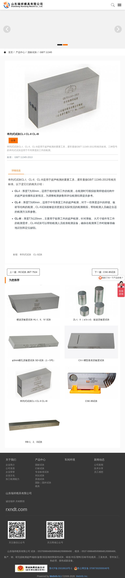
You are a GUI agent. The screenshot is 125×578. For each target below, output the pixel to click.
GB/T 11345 (46, 52)
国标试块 (32, 52)
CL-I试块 (37, 254)
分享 (13, 140)
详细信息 (16, 170)
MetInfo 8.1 (56, 576)
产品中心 (20, 52)
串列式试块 (25, 254)
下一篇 (105, 272)
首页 (8, 52)
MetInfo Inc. (82, 576)
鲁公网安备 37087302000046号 (93, 568)
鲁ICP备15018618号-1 (60, 568)
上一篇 (23, 272)
